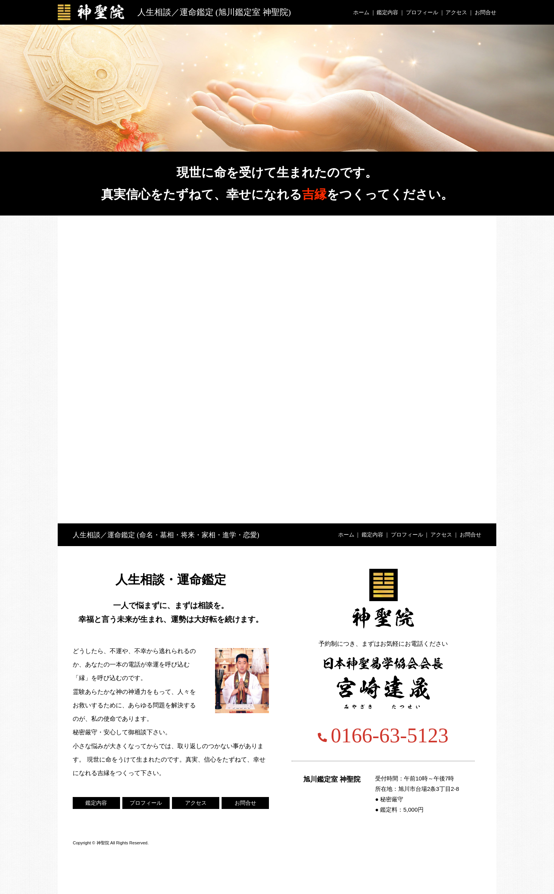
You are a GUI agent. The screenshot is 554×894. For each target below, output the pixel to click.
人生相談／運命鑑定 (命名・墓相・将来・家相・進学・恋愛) (166, 535)
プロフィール (422, 12)
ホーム (361, 12)
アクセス (456, 12)
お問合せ (485, 12)
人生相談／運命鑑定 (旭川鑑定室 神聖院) (214, 12)
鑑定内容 (387, 12)
